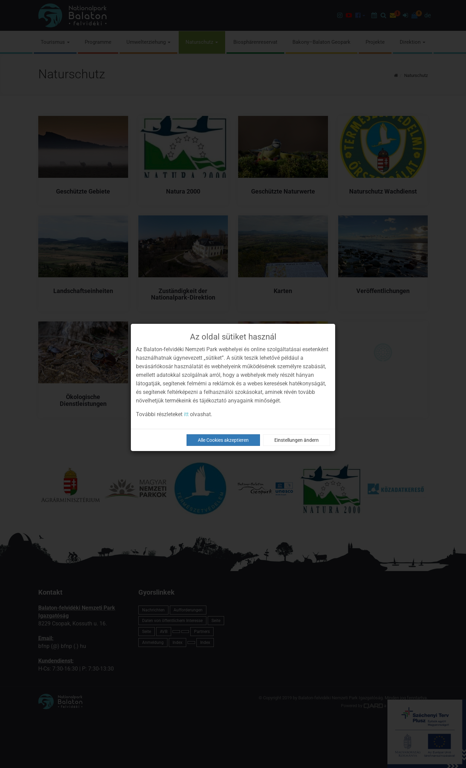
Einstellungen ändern (296, 440)
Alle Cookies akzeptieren (223, 440)
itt (186, 414)
